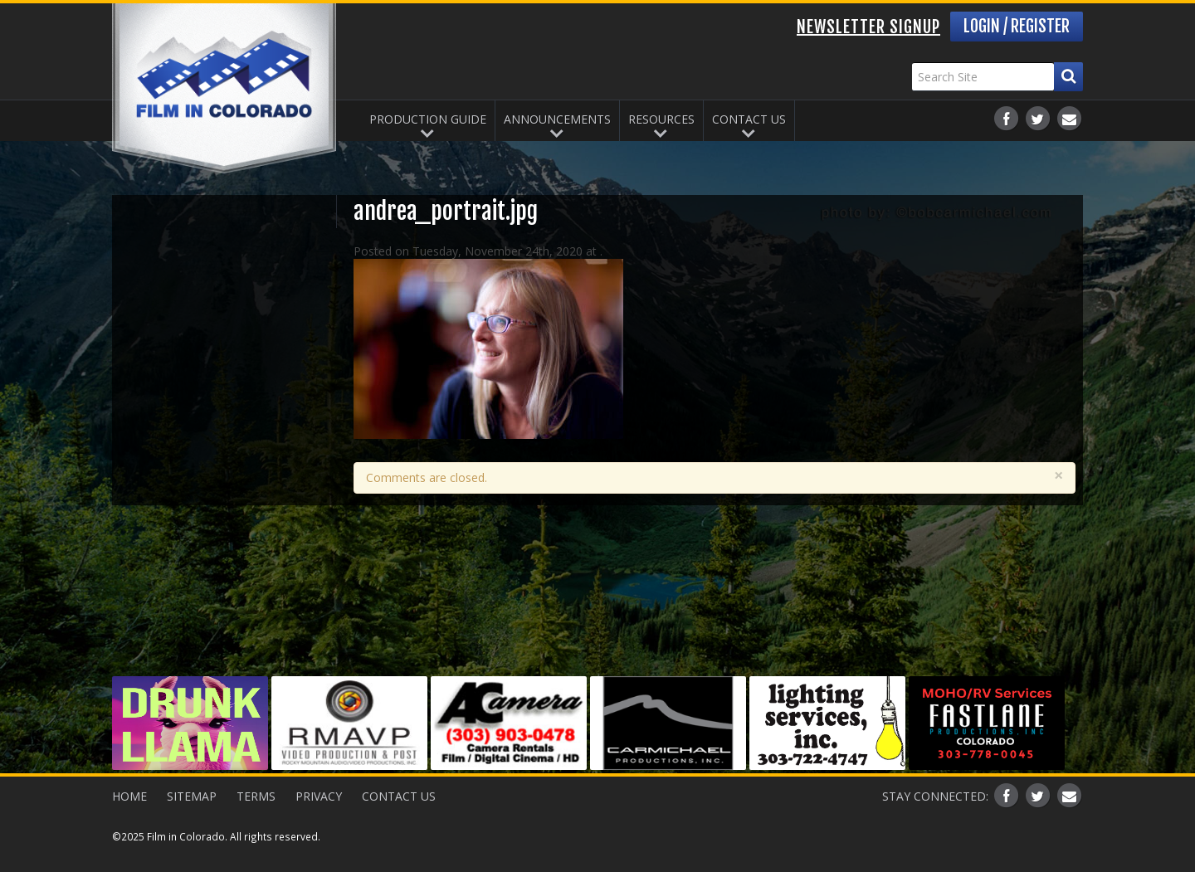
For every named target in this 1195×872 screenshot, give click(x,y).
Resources (661, 119)
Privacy (318, 796)
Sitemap (192, 796)
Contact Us (749, 119)
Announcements (557, 119)
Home (129, 796)
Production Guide (427, 119)
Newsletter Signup (868, 27)
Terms (256, 796)
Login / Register (1016, 26)
